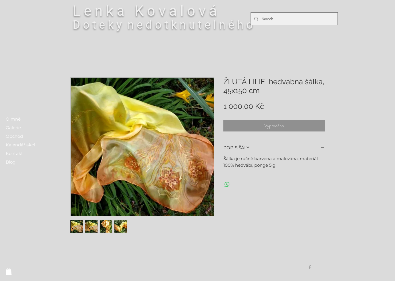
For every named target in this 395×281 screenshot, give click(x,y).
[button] (9, 271)
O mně (13, 119)
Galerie (13, 127)
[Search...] (293, 19)
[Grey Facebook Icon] (309, 267)
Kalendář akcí (20, 145)
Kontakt (14, 153)
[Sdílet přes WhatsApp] (227, 184)
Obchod (14, 136)
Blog (10, 162)
